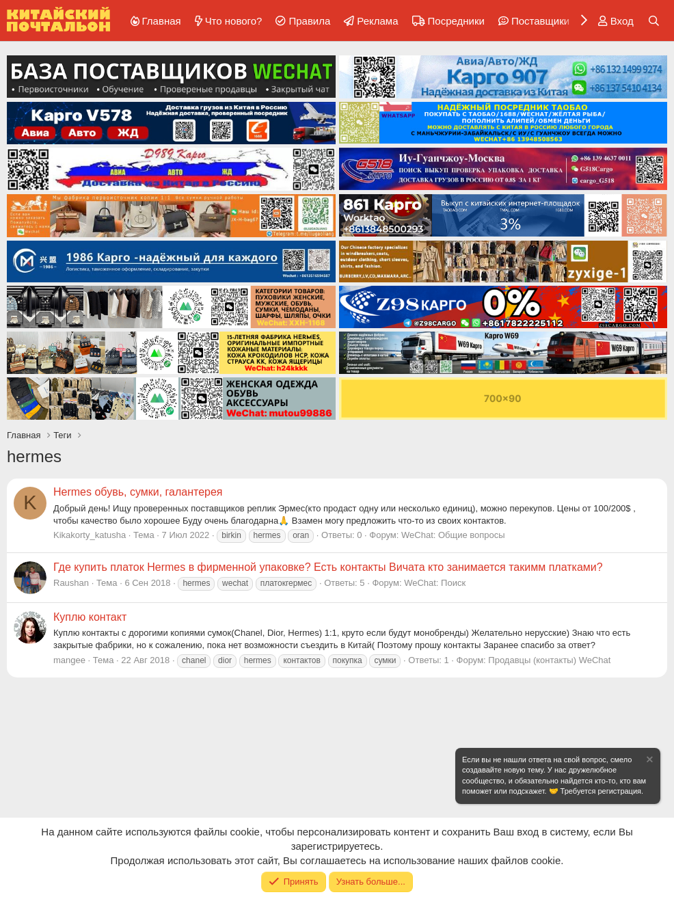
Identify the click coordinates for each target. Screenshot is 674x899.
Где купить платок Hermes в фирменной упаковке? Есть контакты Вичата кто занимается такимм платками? (328, 567)
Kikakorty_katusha (89, 535)
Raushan (71, 583)
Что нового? (233, 21)
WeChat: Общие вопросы (453, 535)
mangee (69, 660)
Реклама (377, 21)
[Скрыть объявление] (648, 761)
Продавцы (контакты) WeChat (549, 660)
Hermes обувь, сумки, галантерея (138, 492)
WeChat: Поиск (435, 583)
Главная (161, 21)
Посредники (456, 21)
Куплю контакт (89, 617)
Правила (309, 21)
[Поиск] (654, 20)
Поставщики (540, 21)
